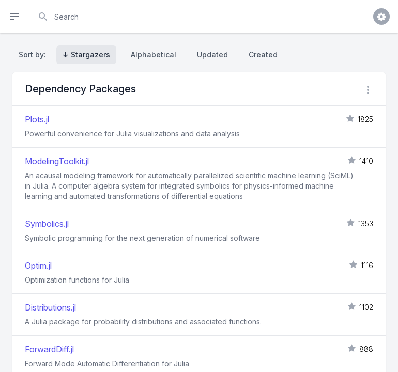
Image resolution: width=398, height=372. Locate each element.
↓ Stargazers (86, 54)
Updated (212, 54)
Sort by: (34, 54)
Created (263, 54)
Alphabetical (153, 54)
